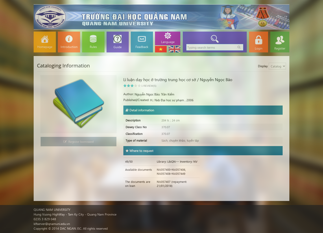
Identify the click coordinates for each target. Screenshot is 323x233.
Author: (128, 94)
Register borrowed (78, 141)
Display (263, 66)
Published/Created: (136, 100)
